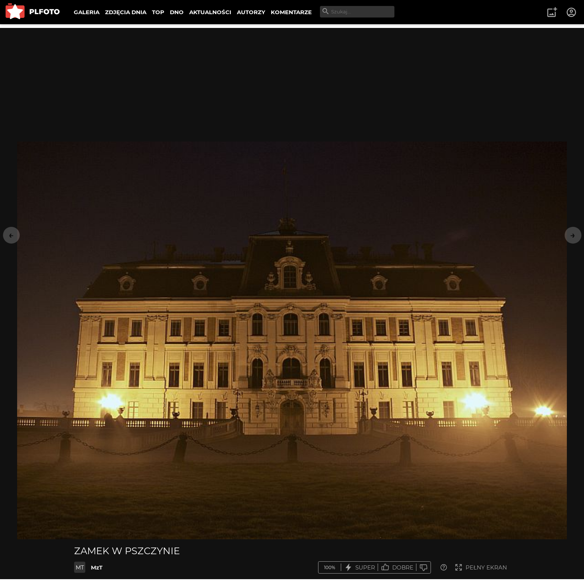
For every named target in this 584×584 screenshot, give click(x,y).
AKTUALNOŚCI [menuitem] (210, 12)
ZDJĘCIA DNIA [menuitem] (125, 12)
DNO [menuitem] (177, 12)
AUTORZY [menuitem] (251, 12)
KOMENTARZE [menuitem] (291, 12)
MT (80, 567)
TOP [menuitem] (158, 12)
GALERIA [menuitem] (86, 12)
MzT (96, 567)
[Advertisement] (292, 80)
